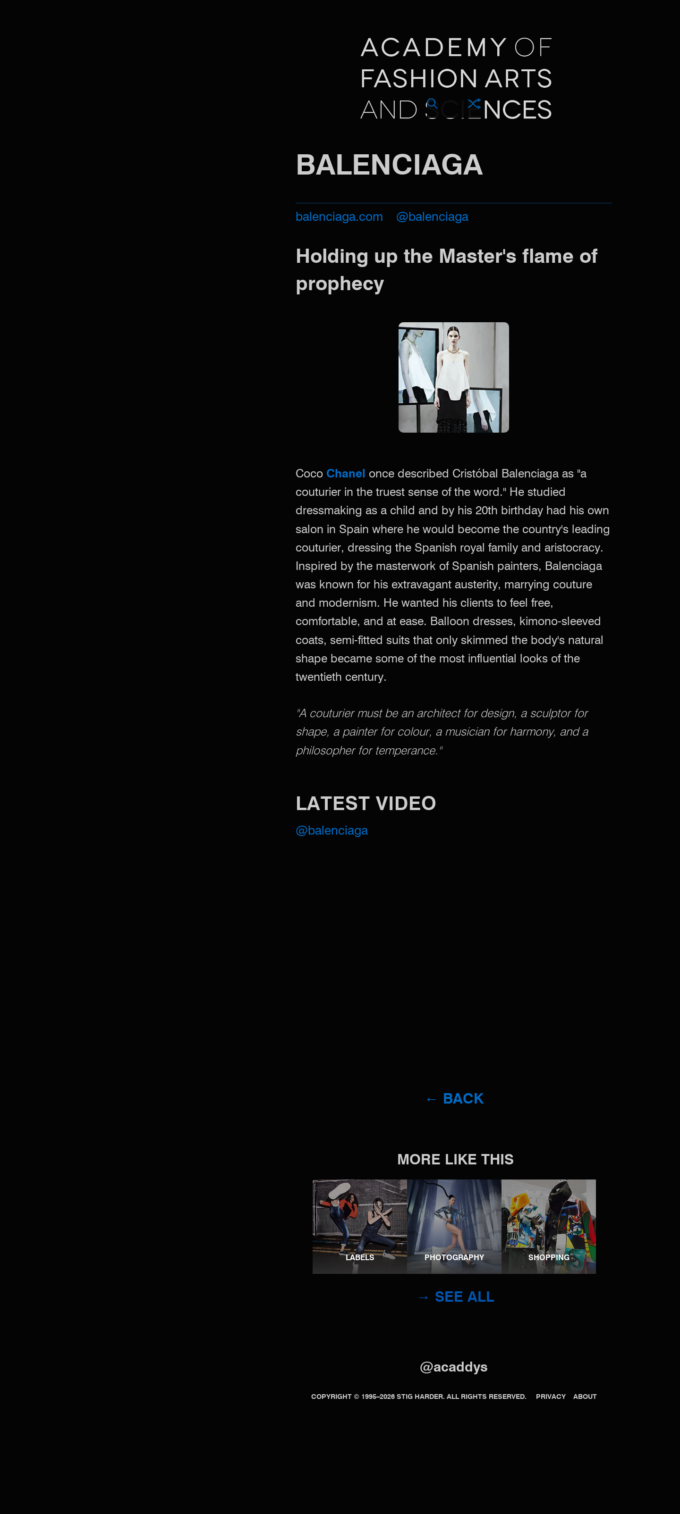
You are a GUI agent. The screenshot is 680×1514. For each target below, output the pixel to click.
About (585, 1397)
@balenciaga (432, 217)
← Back (454, 1100)
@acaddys (454, 1368)
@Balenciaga (332, 831)
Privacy (551, 1397)
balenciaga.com (339, 217)
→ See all (455, 1298)
